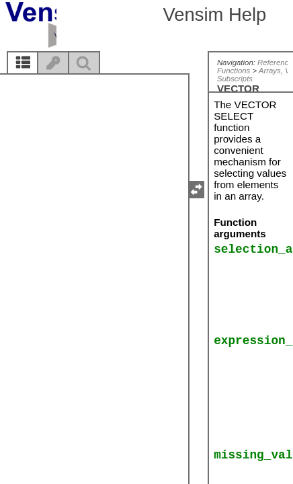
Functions (233, 71)
